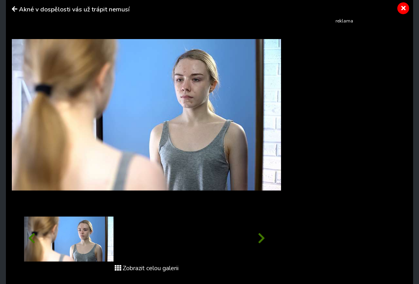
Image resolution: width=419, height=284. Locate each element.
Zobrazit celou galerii (147, 268)
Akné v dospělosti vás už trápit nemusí (74, 9)
